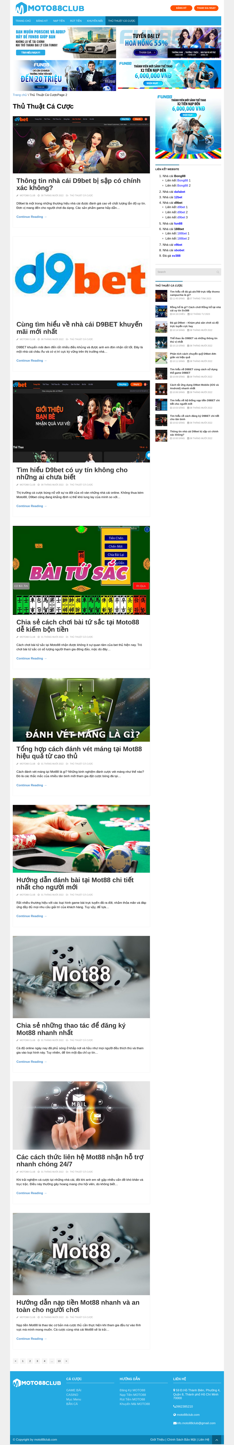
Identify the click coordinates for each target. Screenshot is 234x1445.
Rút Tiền (76, 20)
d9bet (181, 207)
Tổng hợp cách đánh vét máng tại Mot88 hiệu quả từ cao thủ (79, 752)
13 (59, 1361)
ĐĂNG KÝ (181, 8)
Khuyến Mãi (95, 20)
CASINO (72, 1395)
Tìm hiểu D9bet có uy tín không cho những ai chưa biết (72, 473)
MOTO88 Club (27, 195)
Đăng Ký (42, 20)
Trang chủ (23, 20)
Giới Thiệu (157, 1439)
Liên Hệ (204, 1439)
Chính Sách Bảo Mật (181, 1439)
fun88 (178, 223)
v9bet (178, 244)
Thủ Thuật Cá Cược (121, 20)
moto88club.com (45, 1439)
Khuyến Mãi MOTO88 (135, 1404)
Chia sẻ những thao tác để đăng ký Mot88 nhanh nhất (71, 1029)
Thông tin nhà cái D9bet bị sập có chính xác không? (78, 184)
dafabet (179, 192)
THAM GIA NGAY (206, 8)
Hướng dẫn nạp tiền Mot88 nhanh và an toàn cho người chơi (77, 1306)
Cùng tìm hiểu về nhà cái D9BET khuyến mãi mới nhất (79, 328)
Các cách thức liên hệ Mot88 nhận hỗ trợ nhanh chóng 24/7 (79, 1160)
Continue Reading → (31, 217)
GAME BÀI (73, 1390)
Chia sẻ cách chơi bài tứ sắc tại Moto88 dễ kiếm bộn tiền (77, 625)
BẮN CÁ (72, 1404)
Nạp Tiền (59, 20)
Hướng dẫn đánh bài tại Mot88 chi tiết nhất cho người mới (75, 883)
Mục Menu (73, 1399)
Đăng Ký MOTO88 (132, 1390)
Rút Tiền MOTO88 (132, 1399)
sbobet (179, 250)
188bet (182, 233)
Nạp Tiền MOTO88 (133, 1395)
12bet (178, 197)
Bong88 (182, 180)
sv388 (176, 255)
